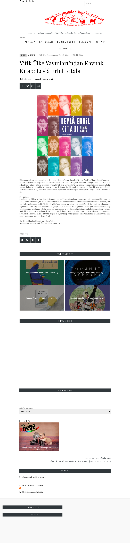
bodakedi (26, 79)
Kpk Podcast (46, 42)
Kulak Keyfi (85, 42)
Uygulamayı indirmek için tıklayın (32, 477)
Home (23, 55)
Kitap (32, 55)
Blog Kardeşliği (66, 42)
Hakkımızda (65, 48)
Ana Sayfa (30, 42)
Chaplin (100, 42)
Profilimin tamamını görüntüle (31, 492)
